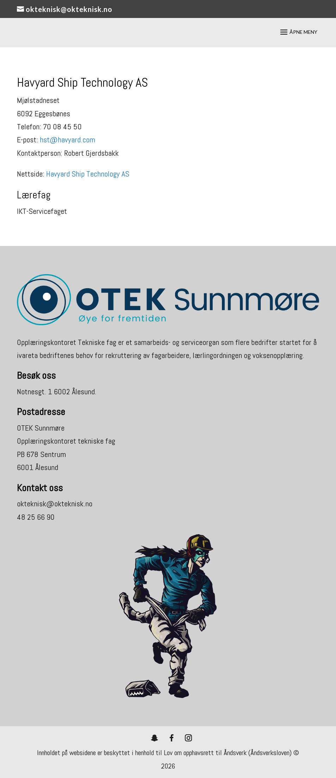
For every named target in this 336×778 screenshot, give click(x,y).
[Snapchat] (155, 737)
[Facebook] (171, 737)
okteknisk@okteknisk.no (54, 503)
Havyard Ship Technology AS (87, 174)
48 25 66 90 (36, 517)
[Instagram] (188, 737)
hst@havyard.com (67, 139)
